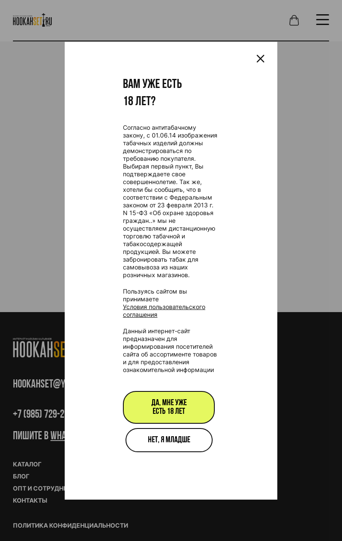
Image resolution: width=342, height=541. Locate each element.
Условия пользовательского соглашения (164, 310)
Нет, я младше (169, 440)
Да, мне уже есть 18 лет (169, 407)
